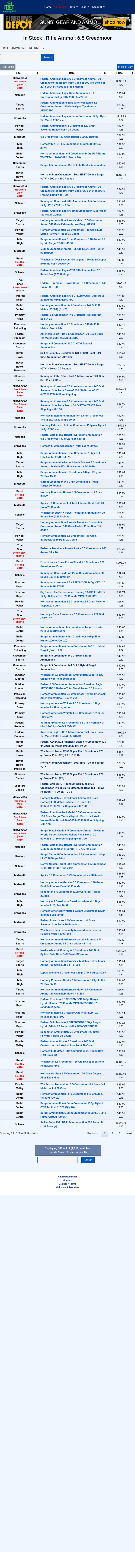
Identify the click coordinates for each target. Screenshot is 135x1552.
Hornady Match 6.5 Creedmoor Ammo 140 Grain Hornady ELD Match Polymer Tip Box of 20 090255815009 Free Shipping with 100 (56, 1041)
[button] (74, 7)
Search (47, 57)
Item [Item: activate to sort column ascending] (59, 73)
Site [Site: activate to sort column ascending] (11, 73)
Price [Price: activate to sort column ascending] (102, 73)
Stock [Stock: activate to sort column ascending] (122, 73)
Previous (92, 1490)
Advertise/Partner (67, 1533)
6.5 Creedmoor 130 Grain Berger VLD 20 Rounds (57, 153)
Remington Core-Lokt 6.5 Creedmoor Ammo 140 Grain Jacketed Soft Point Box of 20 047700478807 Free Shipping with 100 (60, 506)
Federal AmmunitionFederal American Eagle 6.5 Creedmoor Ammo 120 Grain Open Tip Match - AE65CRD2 (56, 111)
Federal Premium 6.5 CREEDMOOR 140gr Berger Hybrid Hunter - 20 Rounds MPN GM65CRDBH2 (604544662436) (57, 1311)
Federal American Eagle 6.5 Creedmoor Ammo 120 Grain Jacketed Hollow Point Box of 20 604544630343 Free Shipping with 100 (60, 223)
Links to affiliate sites (67, 1544)
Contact (67, 1537)
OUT (124, 206)
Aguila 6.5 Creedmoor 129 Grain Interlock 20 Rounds (59, 1130)
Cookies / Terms (67, 1540)
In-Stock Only (125, 66)
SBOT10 (13, 356)
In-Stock (124, 80)
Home (48, 7)
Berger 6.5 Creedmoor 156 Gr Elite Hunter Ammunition (60, 194)
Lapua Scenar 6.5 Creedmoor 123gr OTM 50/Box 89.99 (61, 1269)
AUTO (13, 88)
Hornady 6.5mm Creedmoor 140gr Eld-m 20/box (56, 562)
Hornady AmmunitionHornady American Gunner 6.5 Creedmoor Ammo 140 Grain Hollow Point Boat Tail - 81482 (59, 674)
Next (129, 1490)
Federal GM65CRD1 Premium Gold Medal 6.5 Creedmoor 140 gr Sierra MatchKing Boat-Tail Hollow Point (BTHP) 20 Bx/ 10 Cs (59, 1026)
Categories (61, 7)
